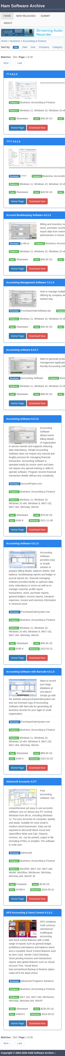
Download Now (37, 127)
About (8, 23)
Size (33, 47)
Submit (45, 15)
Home (7, 15)
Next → (7, 63)
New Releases (26, 15)
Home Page (17, 127)
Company (44, 47)
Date (24, 47)
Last (20, 63)
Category (57, 47)
